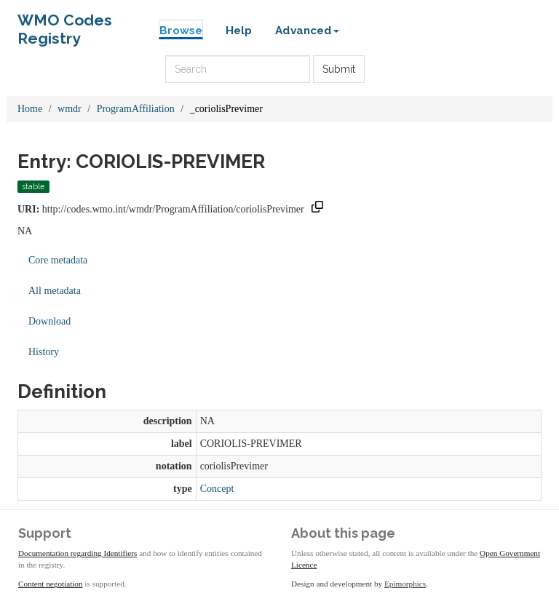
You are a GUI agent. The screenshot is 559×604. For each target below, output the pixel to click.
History (43, 351)
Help (239, 30)
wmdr (70, 108)
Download (49, 321)
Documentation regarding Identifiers (77, 553)
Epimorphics (405, 583)
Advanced (307, 30)
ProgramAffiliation (136, 108)
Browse (180, 30)
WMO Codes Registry (64, 23)
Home (29, 108)
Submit (338, 69)
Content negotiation (50, 583)
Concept (217, 488)
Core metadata (57, 260)
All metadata (54, 290)
